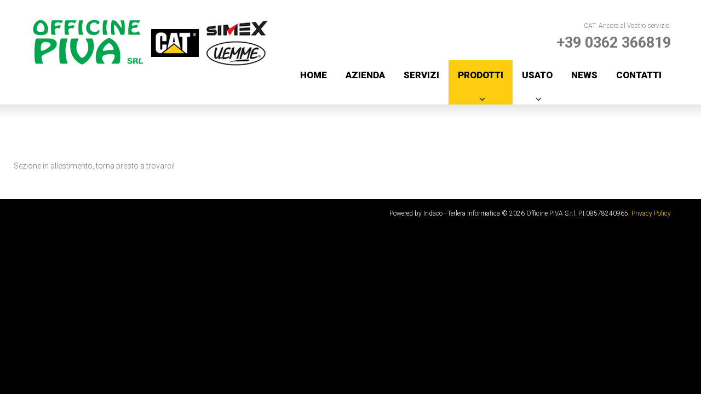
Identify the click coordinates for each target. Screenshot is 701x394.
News (584, 74)
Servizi (421, 74)
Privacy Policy (651, 213)
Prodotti (480, 74)
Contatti (639, 74)
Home (313, 74)
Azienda (365, 74)
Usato (537, 74)
